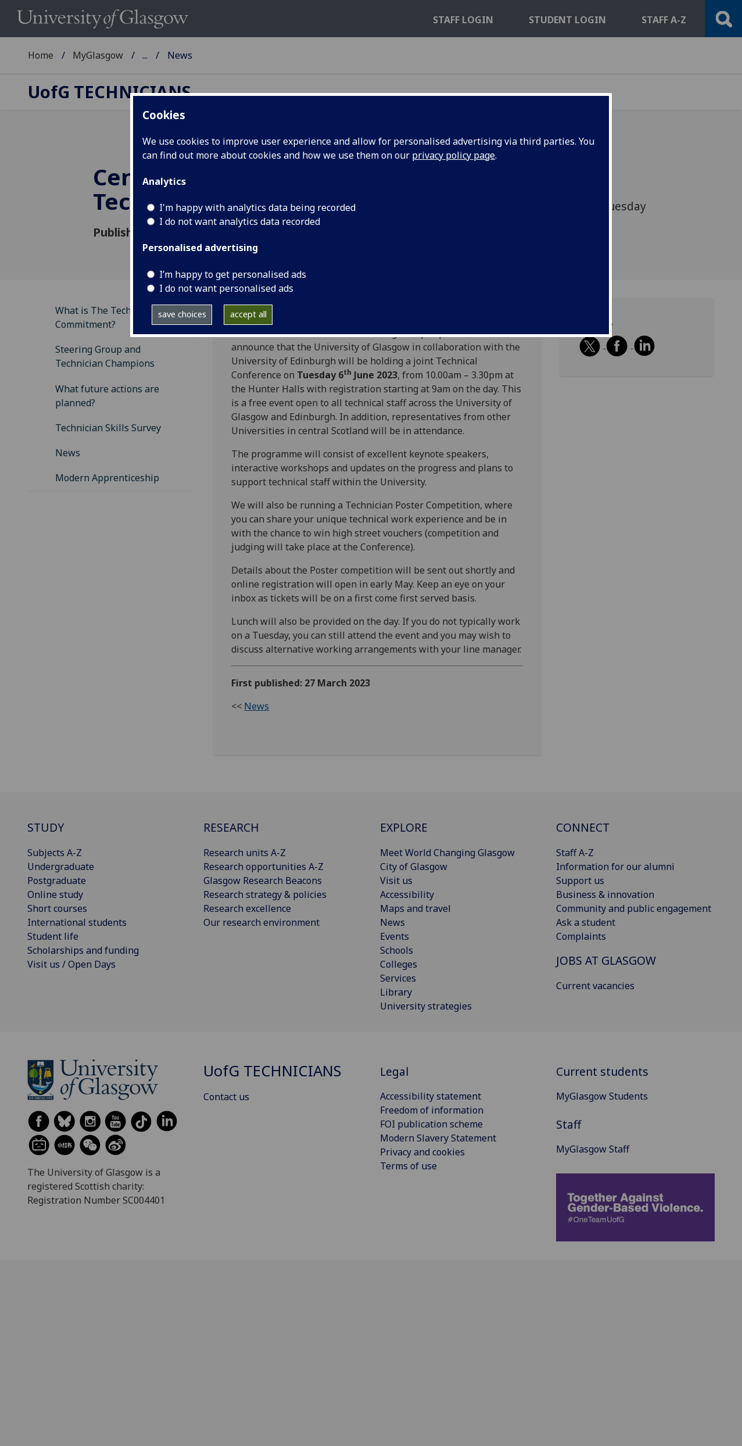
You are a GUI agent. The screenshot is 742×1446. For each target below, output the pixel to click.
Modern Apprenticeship (107, 477)
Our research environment (261, 922)
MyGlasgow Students (602, 1096)
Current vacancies (595, 985)
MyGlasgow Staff (179, 55)
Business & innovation (605, 894)
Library (396, 992)
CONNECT (583, 827)
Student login (567, 19)
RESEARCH (231, 827)
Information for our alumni (615, 866)
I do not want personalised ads (226, 288)
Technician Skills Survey (108, 427)
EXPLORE (404, 827)
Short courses (57, 908)
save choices (182, 314)
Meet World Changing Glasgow (447, 852)
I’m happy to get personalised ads (232, 274)
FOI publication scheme (431, 1124)
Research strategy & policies (265, 894)
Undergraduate (60, 866)
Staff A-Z (575, 852)
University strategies (426, 1006)
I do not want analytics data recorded (239, 221)
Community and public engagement (633, 908)
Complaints (581, 936)
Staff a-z (663, 19)
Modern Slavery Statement (438, 1138)
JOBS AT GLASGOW (606, 960)
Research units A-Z (244, 852)
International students (77, 922)
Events (394, 936)
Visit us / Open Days (71, 964)
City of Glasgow (413, 866)
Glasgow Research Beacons (262, 880)
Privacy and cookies (422, 1152)
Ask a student (585, 922)
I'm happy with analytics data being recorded (257, 207)
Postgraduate (56, 880)
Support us (580, 880)
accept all (248, 314)
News (67, 452)
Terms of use (408, 1165)
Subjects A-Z (54, 852)
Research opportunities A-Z (263, 866)
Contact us (226, 1096)
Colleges (398, 964)
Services (398, 978)
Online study (55, 894)
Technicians (109, 92)
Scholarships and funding (83, 950)
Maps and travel (415, 908)
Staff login (463, 19)
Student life (52, 936)
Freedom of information (431, 1110)
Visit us (396, 880)
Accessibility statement (430, 1096)
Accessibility (407, 894)
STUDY (45, 827)
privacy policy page (453, 155)
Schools (396, 950)
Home (40, 55)
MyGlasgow (98, 55)
